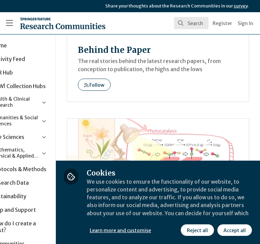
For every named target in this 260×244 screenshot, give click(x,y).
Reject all (137, 230)
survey (240, 6)
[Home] (48, 23)
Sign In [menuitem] (245, 23)
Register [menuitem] (222, 23)
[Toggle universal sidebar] (9, 23)
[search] (191, 23)
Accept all (174, 230)
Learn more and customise (151, 215)
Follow (125, 93)
